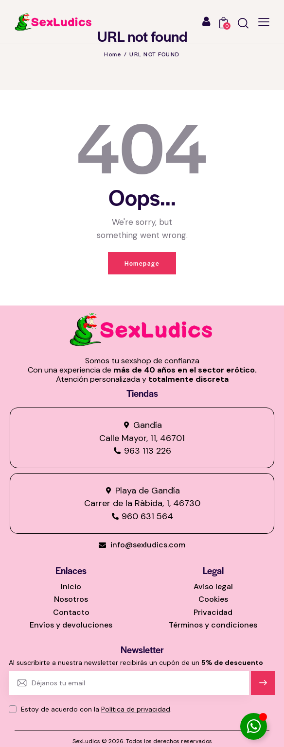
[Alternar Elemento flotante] (253, 726)
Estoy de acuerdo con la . (96, 709)
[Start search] (243, 23)
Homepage (142, 263)
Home (112, 54)
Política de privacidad (135, 709)
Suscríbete (263, 687)
